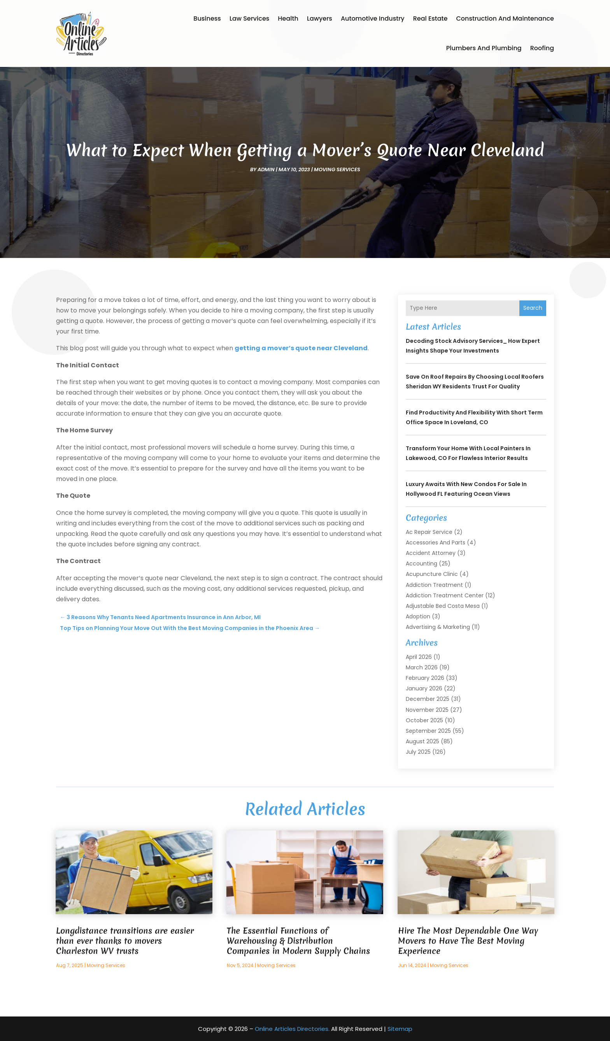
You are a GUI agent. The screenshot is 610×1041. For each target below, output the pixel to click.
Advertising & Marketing (438, 627)
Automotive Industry (373, 18)
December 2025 (427, 699)
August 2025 (422, 741)
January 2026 (424, 688)
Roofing (542, 48)
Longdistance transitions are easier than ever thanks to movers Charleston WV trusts (125, 941)
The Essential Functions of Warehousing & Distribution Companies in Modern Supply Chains (298, 941)
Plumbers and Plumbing (484, 48)
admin (266, 169)
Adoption (418, 616)
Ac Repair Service (429, 532)
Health (288, 18)
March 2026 (422, 667)
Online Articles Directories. (292, 1029)
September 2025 (428, 731)
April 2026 (419, 657)
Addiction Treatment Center (445, 595)
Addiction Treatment (434, 585)
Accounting (421, 563)
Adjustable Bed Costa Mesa (443, 606)
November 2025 (427, 710)
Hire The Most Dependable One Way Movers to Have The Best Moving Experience (468, 941)
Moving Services (337, 169)
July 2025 (418, 752)
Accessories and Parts (435, 542)
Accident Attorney (431, 553)
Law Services (249, 18)
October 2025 (424, 720)
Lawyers (319, 18)
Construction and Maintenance (505, 18)
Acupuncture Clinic (432, 574)
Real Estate (430, 18)
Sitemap (399, 1029)
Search (532, 308)
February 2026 (425, 678)
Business (207, 18)
